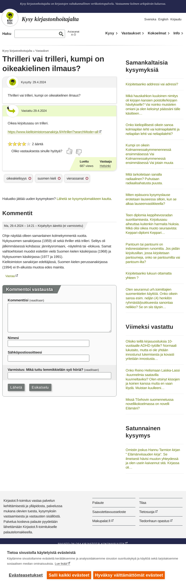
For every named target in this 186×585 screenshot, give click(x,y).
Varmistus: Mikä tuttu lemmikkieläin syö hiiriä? (45, 370)
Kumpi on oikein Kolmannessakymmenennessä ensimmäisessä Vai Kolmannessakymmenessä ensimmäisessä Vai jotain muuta (149, 154)
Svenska (150, 19)
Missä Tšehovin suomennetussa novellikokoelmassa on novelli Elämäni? (149, 403)
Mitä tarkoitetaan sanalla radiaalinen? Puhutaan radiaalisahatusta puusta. (144, 178)
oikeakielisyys (17, 178)
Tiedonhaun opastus (154, 521)
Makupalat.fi (101, 521)
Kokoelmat (157, 33)
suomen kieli (47, 178)
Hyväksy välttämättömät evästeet (129, 575)
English (163, 19)
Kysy (109, 33)
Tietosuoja (146, 512)
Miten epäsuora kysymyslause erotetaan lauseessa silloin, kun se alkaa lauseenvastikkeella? (151, 199)
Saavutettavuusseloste (109, 512)
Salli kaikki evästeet (69, 575)
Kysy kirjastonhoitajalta (17, 50)
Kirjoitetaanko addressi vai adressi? (152, 84)
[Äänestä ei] (79, 152)
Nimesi (13, 338)
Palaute (98, 503)
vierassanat (75, 178)
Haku (6, 34)
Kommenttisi (18, 300)
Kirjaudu (175, 19)
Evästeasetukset (26, 575)
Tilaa (142, 503)
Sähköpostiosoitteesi (25, 352)
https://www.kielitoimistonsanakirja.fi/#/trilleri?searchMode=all (53, 132)
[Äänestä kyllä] (70, 151)
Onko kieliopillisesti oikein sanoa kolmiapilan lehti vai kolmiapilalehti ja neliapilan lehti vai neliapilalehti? (152, 129)
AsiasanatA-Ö (73, 33)
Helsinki (105, 166)
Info (176, 33)
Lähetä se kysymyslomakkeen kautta (84, 199)
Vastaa (10, 276)
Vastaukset (131, 33)
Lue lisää (61, 564)
